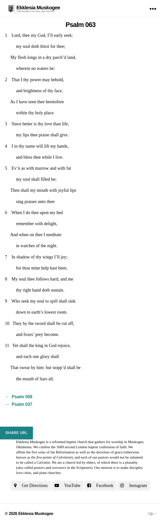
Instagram (133, 485)
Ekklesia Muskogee (38, 7)
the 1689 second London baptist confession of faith (88, 447)
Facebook (100, 485)
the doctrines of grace (107, 452)
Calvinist (43, 462)
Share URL (16, 432)
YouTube (67, 485)
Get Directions (31, 485)
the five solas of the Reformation (50, 452)
